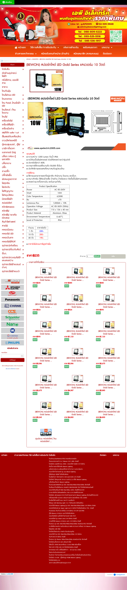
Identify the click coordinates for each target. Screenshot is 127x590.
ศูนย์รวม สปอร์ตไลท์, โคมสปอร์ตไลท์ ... (46, 440)
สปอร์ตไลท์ (35, 59)
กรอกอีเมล (4, 352)
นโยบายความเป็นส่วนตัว (11, 369)
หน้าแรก (28, 59)
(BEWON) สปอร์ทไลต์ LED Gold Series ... (46, 279)
